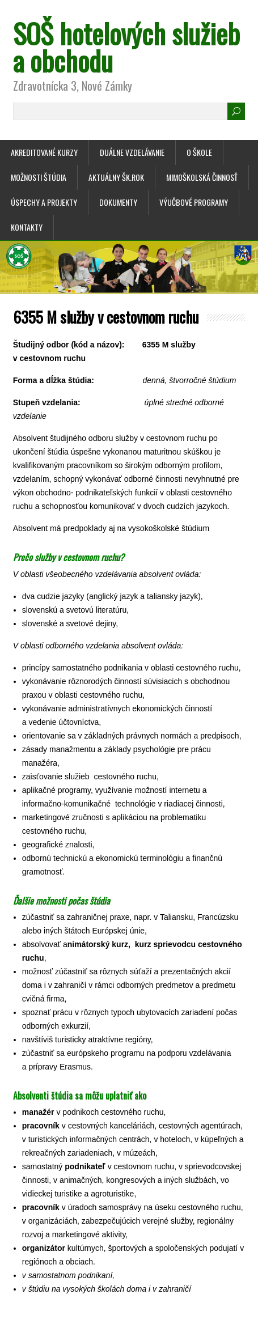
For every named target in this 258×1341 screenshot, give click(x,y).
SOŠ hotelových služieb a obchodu (126, 46)
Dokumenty (118, 202)
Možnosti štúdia (38, 177)
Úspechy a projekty (44, 202)
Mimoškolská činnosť (202, 177)
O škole (199, 152)
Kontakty (27, 227)
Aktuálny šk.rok (116, 177)
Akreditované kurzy (44, 152)
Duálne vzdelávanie (132, 152)
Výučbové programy (193, 202)
